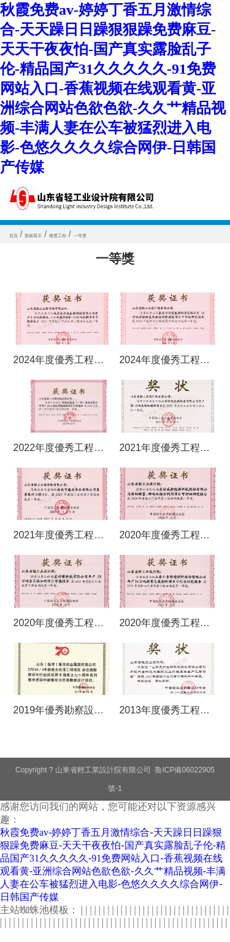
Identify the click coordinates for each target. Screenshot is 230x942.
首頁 (18, 234)
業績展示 (52, 234)
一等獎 (136, 234)
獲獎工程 (97, 234)
